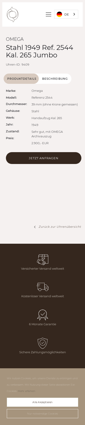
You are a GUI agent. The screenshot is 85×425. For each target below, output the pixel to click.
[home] (12, 14)
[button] (49, 14)
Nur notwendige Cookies (42, 413)
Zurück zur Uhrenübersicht (60, 226)
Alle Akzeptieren (42, 402)
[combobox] (66, 14)
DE (63, 14)
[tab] (21, 79)
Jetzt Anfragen (43, 158)
